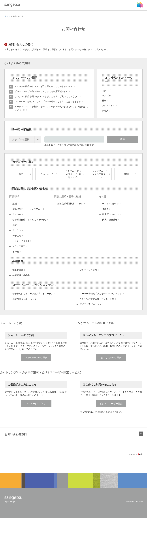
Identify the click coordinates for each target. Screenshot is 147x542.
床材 (14, 228)
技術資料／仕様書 (21, 279)
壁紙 (14, 207)
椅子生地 (16, 239)
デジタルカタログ (110, 207)
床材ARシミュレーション (24, 302)
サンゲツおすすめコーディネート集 (97, 302)
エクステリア (18, 250)
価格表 (105, 212)
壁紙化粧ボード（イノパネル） (27, 212)
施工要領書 (17, 273)
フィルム (16, 218)
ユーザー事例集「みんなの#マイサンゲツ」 (101, 297)
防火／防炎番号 (109, 223)
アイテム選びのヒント (90, 308)
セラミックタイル (21, 244)
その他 (15, 255)
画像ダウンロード (110, 218)
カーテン (16, 234)
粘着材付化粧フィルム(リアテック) (29, 223)
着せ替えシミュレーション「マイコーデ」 (32, 297)
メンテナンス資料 (88, 273)
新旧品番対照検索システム (70, 207)
